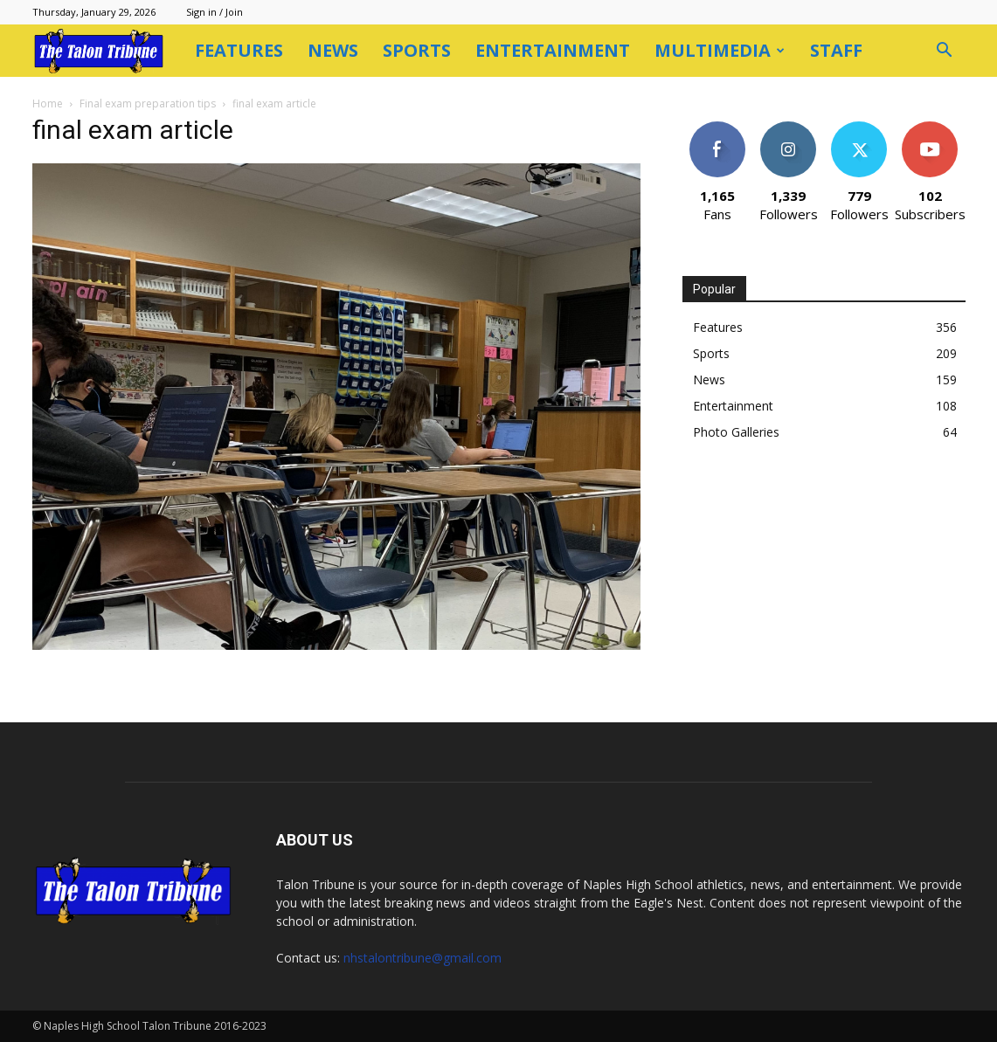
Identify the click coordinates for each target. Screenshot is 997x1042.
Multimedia (719, 50)
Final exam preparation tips (148, 103)
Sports (417, 50)
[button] (945, 52)
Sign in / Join (214, 11)
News (333, 50)
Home (47, 103)
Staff (836, 50)
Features (239, 50)
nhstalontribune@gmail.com (422, 957)
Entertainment (552, 50)
